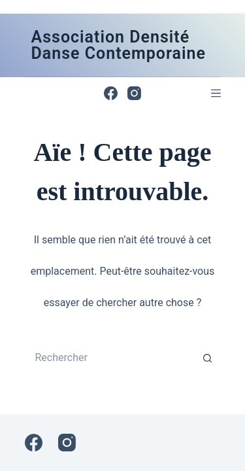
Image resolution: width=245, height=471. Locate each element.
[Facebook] (111, 93)
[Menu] (216, 93)
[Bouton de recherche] (208, 358)
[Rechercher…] (110, 358)
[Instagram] (134, 93)
